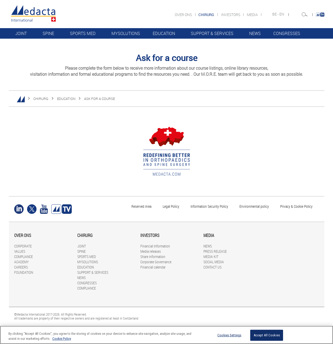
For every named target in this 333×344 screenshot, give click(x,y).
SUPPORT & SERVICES (212, 33)
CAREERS (21, 267)
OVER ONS (184, 14)
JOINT (21, 33)
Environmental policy (254, 206)
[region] (166, 335)
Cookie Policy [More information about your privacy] (61, 339)
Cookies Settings (229, 335)
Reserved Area (141, 206)
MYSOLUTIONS (125, 33)
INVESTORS (231, 14)
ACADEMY (21, 261)
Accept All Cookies (267, 335)
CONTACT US (212, 267)
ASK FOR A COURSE (99, 98)
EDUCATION (164, 33)
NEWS (255, 33)
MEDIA (253, 14)
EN (282, 14)
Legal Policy (171, 206)
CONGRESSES (286, 33)
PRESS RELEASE (215, 251)
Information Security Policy (209, 206)
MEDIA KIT (210, 256)
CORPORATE (23, 246)
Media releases (150, 251)
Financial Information (155, 246)
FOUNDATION (23, 272)
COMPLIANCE (28, 44)
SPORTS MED (83, 33)
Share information (152, 256)
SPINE (48, 33)
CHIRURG (40, 98)
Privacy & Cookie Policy (296, 206)
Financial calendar (153, 267)
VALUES (19, 251)
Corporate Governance (155, 261)
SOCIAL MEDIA (213, 261)
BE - (275, 14)
